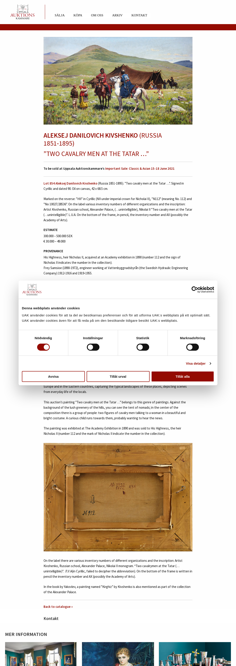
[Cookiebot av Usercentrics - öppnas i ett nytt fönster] (194, 289)
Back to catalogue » (58, 606)
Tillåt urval (118, 376)
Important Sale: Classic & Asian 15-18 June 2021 (140, 168)
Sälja (60, 15)
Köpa (78, 15)
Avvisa (53, 376)
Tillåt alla (183, 376)
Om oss (97, 15)
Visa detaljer (196, 363)
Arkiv (117, 15)
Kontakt (139, 15)
